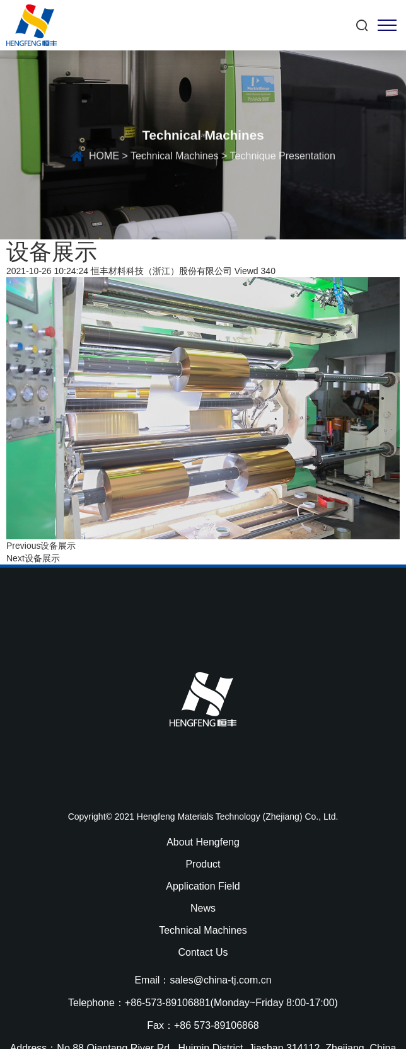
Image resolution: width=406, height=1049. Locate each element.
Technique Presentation (282, 157)
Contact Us (203, 952)
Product (202, 864)
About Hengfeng (203, 842)
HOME (104, 157)
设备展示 (58, 546)
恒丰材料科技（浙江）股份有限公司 (161, 271)
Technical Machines (174, 157)
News (203, 908)
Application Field (203, 886)
